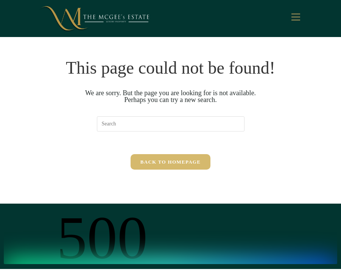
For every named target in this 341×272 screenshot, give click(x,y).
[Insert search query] (170, 123)
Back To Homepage (170, 162)
